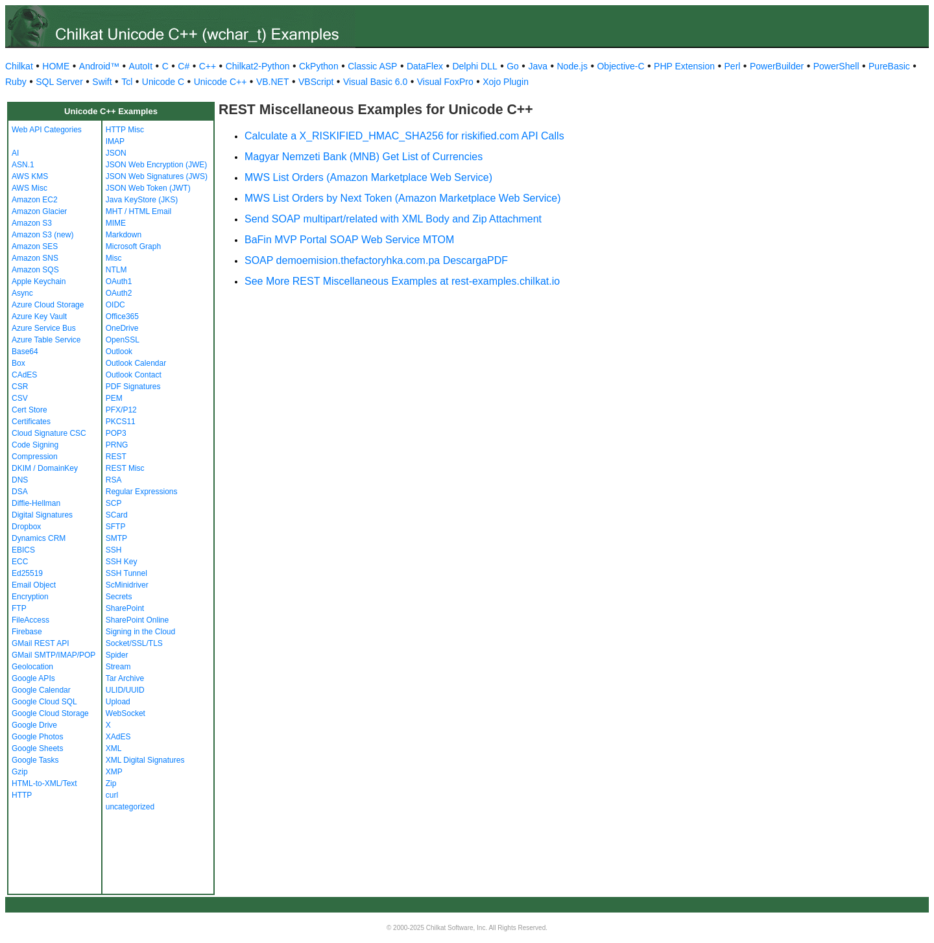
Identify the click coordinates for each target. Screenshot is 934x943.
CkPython (319, 66)
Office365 (122, 316)
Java (537, 66)
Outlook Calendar (136, 363)
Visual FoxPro (445, 82)
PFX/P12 (121, 409)
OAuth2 (119, 293)
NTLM (116, 269)
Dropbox (26, 526)
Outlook (119, 351)
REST (116, 456)
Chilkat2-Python (258, 66)
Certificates (31, 421)
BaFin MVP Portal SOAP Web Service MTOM (349, 239)
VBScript (315, 82)
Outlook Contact (134, 374)
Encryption (30, 596)
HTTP (22, 795)
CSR (20, 386)
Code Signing (35, 444)
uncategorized (130, 806)
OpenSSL (122, 339)
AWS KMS (30, 176)
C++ (207, 66)
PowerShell (836, 66)
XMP (114, 771)
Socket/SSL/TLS (134, 643)
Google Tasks (35, 760)
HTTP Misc (125, 129)
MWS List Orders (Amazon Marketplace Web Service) (368, 177)
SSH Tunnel (126, 573)
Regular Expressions (142, 491)
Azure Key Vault (39, 316)
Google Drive (34, 725)
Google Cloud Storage (50, 713)
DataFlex (425, 66)
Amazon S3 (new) (42, 234)
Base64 (25, 351)
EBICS (23, 550)
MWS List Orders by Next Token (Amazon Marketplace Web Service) (403, 198)
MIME (116, 223)
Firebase (27, 631)
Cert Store (29, 409)
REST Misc (125, 468)
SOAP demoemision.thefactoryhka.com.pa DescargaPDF (376, 260)
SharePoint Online (137, 620)
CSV (20, 398)
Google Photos (37, 736)
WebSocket (125, 713)
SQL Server (59, 82)
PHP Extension (684, 66)
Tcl (126, 82)
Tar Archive (125, 678)
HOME (55, 66)
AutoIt (141, 66)
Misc (114, 258)
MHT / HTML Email (138, 211)
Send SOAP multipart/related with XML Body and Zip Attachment (393, 218)
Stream (118, 666)
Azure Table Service (46, 339)
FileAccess (30, 620)
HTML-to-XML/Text (44, 783)
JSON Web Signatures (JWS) (157, 176)
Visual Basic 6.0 (375, 82)
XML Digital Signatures (145, 760)
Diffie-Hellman (36, 503)
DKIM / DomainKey (45, 468)
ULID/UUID (125, 690)
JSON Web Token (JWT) (148, 188)
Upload (118, 701)
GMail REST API (40, 643)
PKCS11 (121, 421)
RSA (114, 479)
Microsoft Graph (133, 246)
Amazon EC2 (35, 199)
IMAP (115, 141)
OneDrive (122, 328)
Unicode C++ (220, 82)
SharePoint (125, 608)
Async (22, 293)
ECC (20, 561)
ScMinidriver (127, 585)
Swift (102, 82)
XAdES (118, 736)
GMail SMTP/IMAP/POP (53, 655)
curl (112, 795)
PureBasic (889, 66)
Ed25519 (27, 573)
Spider (117, 655)
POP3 (116, 433)
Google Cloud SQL (44, 701)
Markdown (123, 234)
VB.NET (272, 82)
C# (183, 66)
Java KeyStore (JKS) (142, 199)
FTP (19, 608)
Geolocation (32, 666)
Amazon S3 (32, 223)
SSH (114, 550)
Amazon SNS (35, 258)
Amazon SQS (35, 269)
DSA (20, 491)
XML (114, 748)
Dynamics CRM (39, 538)
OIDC (115, 304)
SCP (114, 503)
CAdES (24, 374)
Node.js (572, 66)
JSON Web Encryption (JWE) (156, 164)
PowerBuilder (777, 66)
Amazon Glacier (39, 211)
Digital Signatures (42, 514)
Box (18, 363)
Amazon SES (35, 246)
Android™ (99, 66)
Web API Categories (47, 129)
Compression (35, 456)
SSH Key (122, 561)
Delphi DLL (474, 66)
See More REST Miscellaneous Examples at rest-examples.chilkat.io (402, 281)
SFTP (116, 526)
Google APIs (33, 678)
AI (15, 153)
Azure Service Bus (44, 328)
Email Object (34, 585)
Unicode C (163, 82)
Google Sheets (37, 748)
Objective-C (620, 66)
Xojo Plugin (506, 82)
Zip (111, 783)
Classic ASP (372, 66)
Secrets (119, 596)
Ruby (16, 82)
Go (513, 66)
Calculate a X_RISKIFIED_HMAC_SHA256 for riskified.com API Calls (404, 135)
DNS (20, 479)
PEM (114, 398)
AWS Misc (29, 188)
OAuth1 (119, 281)
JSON (116, 153)
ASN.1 (23, 164)
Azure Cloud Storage (48, 304)
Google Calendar (41, 690)
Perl (732, 66)
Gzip (20, 771)
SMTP (116, 538)
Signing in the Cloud (140, 631)
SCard (117, 514)
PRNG (117, 444)
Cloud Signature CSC (49, 433)
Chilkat (19, 66)
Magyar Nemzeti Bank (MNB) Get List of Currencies (364, 156)
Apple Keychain (39, 281)
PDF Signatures (133, 386)
